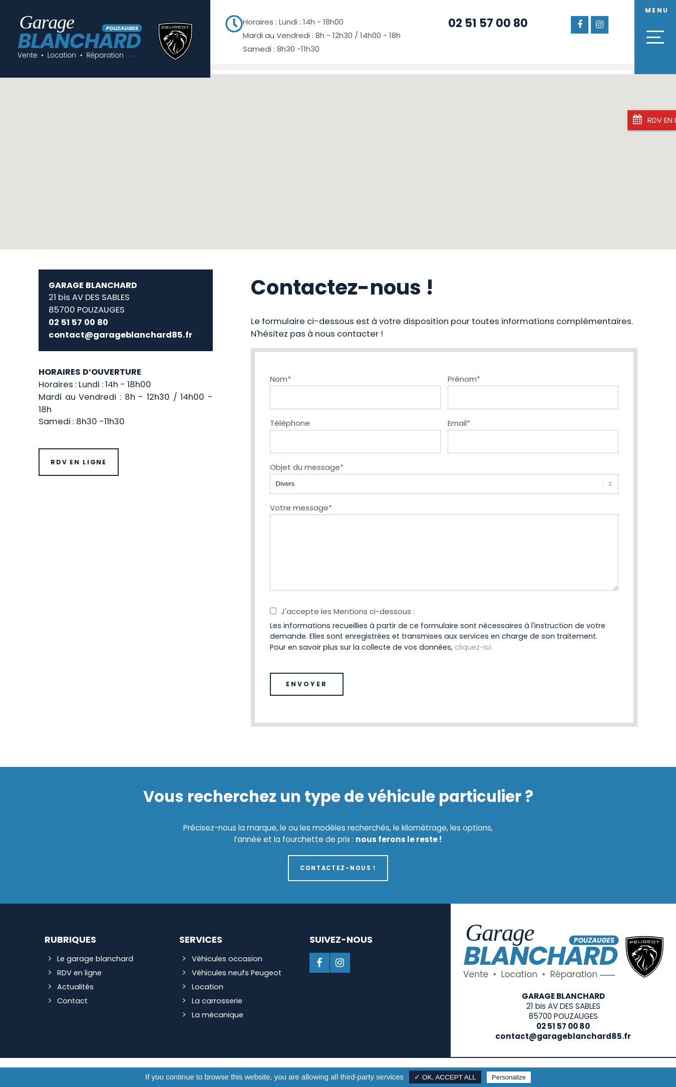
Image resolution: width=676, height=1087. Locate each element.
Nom (280, 375)
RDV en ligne (79, 458)
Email (459, 419)
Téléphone (290, 419)
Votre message (301, 503)
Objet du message (307, 463)
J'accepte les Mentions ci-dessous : (348, 607)
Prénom (464, 375)
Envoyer (306, 680)
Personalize (509, 1077)
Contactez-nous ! (338, 864)
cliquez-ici (473, 643)
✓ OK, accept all (445, 1077)
